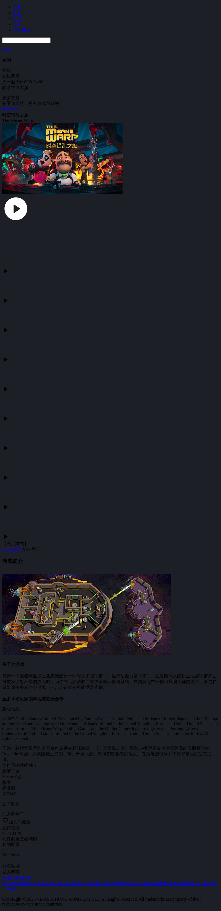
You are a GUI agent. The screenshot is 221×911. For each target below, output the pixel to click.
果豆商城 (22, 30)
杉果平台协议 (85, 883)
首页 (17, 7)
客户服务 (177, 883)
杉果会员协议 (138, 883)
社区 (17, 18)
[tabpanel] (110, 432)
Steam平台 (12, 549)
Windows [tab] (10, 855)
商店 (17, 12)
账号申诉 (194, 883)
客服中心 (11, 109)
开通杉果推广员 (17, 877)
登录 (6, 50)
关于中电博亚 (15, 883)
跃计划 (65, 883)
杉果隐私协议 (111, 883)
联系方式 (159, 883)
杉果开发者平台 (43, 883)
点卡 (17, 24)
